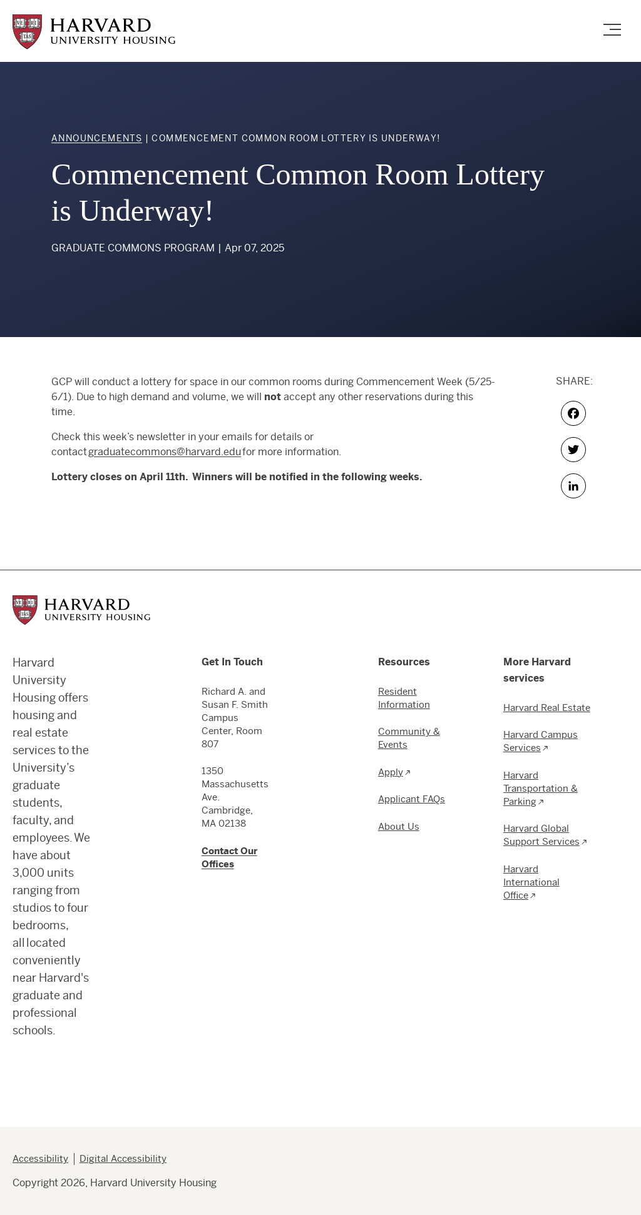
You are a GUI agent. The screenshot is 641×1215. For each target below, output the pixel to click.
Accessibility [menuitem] (40, 1158)
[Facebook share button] (574, 413)
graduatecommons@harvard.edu (164, 452)
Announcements (96, 138)
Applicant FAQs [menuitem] (411, 799)
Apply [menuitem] (390, 772)
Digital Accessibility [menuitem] (123, 1158)
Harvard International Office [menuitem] (531, 882)
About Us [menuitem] (398, 826)
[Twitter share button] (574, 449)
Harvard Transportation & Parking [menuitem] (540, 788)
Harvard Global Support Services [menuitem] (541, 835)
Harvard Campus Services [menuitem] (540, 741)
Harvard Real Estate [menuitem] (546, 707)
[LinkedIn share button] (574, 485)
